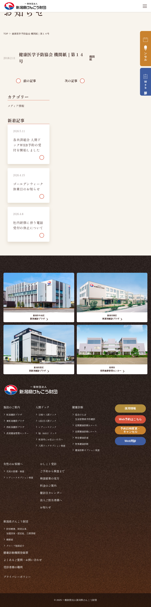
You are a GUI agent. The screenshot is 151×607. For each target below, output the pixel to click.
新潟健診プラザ (14, 414)
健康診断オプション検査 (87, 450)
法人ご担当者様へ (51, 500)
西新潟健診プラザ (15, 427)
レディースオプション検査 (19, 477)
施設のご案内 (11, 407)
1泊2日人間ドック (47, 420)
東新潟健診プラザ (15, 420)
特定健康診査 (81, 437)
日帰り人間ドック (47, 414)
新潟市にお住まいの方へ (50, 439)
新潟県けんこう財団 (15, 521)
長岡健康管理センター (17, 433)
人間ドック (42, 407)
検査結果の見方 (49, 478)
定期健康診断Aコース (86, 425)
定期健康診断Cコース (86, 431)
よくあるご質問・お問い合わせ (22, 560)
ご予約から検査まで (52, 471)
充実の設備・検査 (15, 471)
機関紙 (92, 58)
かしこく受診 (48, 464)
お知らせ (45, 507)
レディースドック (47, 427)
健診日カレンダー (51, 493)
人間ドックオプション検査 (51, 445)
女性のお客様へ (13, 464)
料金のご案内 (48, 485)
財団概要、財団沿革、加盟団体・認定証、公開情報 (20, 531)
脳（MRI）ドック (47, 433)
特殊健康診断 (81, 444)
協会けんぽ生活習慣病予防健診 (85, 417)
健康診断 (77, 407)
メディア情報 (16, 106)
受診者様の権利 (13, 567)
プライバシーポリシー (17, 577)
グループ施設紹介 (15, 545)
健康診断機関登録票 (15, 552)
